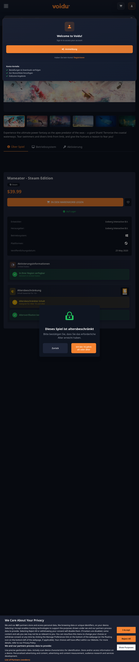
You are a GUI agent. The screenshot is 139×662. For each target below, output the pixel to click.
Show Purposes (126, 649)
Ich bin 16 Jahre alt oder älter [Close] (83, 348)
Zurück (55, 348)
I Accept (126, 631)
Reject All (126, 640)
